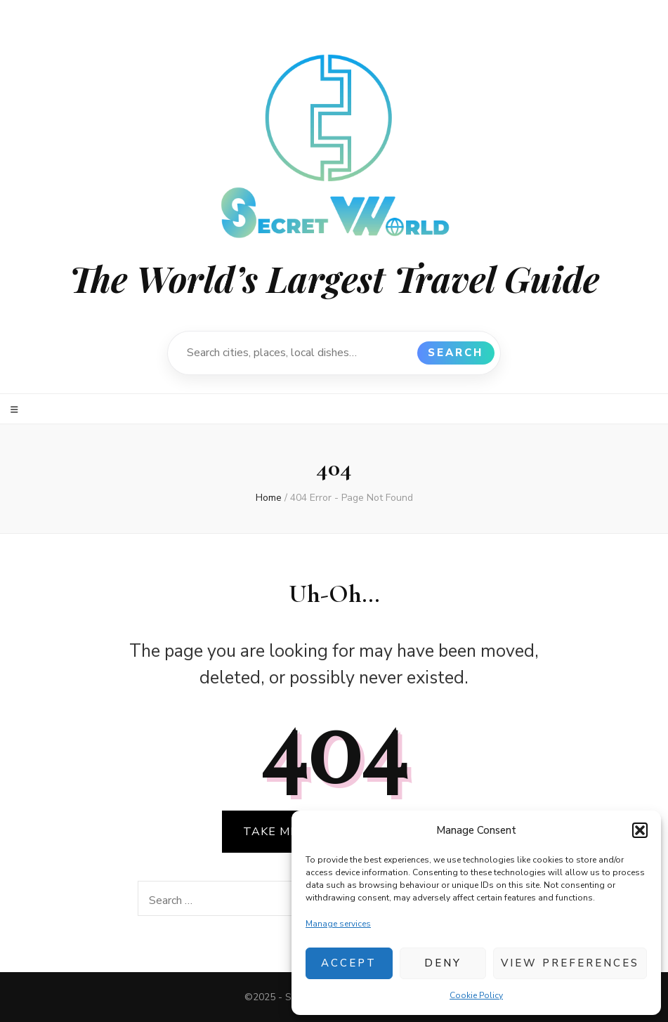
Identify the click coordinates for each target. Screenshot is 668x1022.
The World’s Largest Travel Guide (334, 278)
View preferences (570, 963)
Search (455, 353)
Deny (442, 963)
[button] (640, 830)
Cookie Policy (476, 995)
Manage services (338, 923)
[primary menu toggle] (16, 409)
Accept (348, 963)
